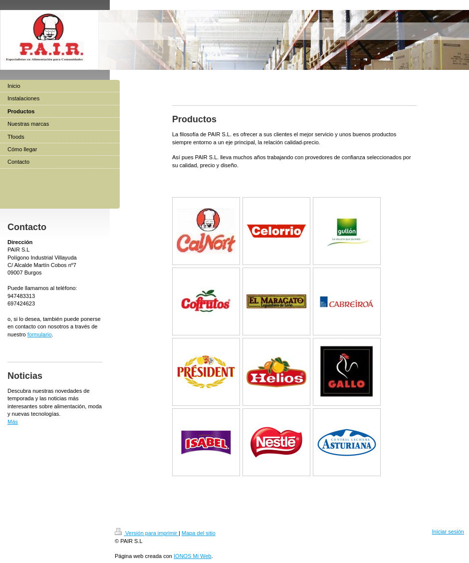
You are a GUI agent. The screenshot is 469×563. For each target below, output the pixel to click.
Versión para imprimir (147, 533)
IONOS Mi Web (193, 556)
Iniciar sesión (448, 532)
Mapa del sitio (199, 533)
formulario (39, 334)
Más (12, 422)
